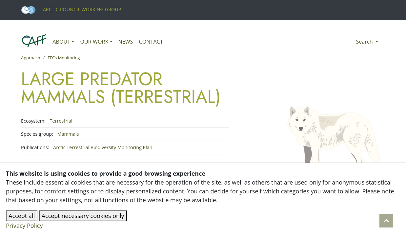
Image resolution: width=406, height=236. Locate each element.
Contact (151, 41)
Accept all (22, 216)
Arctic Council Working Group (71, 9)
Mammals (68, 134)
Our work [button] (94, 41)
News (125, 41)
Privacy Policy (24, 225)
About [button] (61, 41)
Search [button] (365, 41)
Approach (30, 58)
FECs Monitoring (64, 58)
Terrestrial (61, 121)
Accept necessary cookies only (83, 216)
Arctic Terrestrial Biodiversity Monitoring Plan (102, 147)
